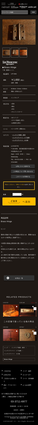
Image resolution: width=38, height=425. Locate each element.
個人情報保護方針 (22, 418)
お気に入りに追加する (23, 166)
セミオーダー (27, 375)
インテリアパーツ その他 (20, 140)
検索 (33, 12)
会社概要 (23, 416)
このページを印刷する (23, 176)
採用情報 (30, 416)
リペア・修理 (27, 371)
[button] (34, 308)
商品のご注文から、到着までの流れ (14, 184)
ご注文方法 (7, 371)
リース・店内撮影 (28, 378)
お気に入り (23, 4)
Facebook (16, 416)
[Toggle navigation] (3, 3)
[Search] (15, 12)
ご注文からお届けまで (10, 380)
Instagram (8, 416)
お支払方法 (7, 375)
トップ (6, 347)
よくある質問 (27, 385)
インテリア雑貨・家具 (19, 135)
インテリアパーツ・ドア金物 (20, 137)
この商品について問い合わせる (23, 171)
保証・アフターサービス (10, 386)
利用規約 (13, 418)
